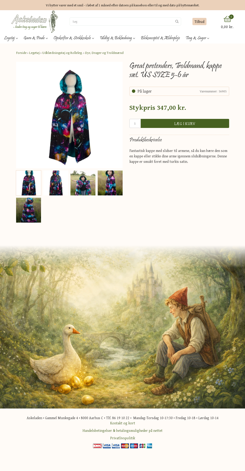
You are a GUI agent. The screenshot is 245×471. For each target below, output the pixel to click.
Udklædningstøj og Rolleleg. (62, 52)
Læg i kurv (185, 123)
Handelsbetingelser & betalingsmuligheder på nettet (122, 430)
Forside (21, 52)
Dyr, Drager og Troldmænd (104, 52)
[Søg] (121, 21)
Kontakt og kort (122, 423)
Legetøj (34, 52)
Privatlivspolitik (122, 438)
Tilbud (199, 21)
